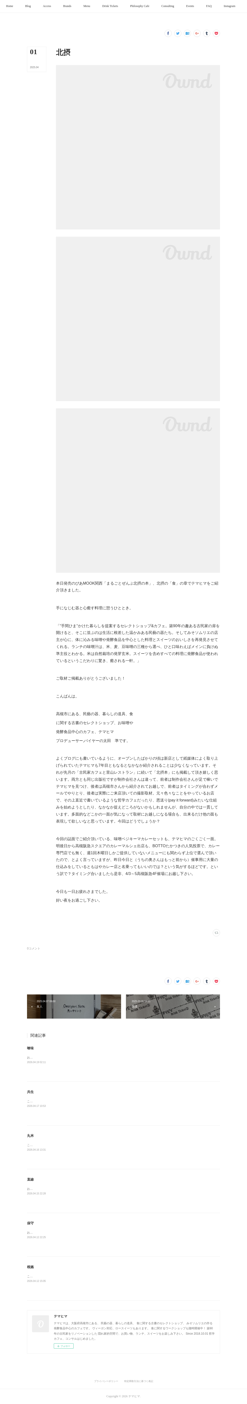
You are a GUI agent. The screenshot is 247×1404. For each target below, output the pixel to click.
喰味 (30, 1048)
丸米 (30, 1136)
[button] (21, 6)
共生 (30, 1092)
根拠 (30, 1267)
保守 (30, 1223)
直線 (30, 1179)
